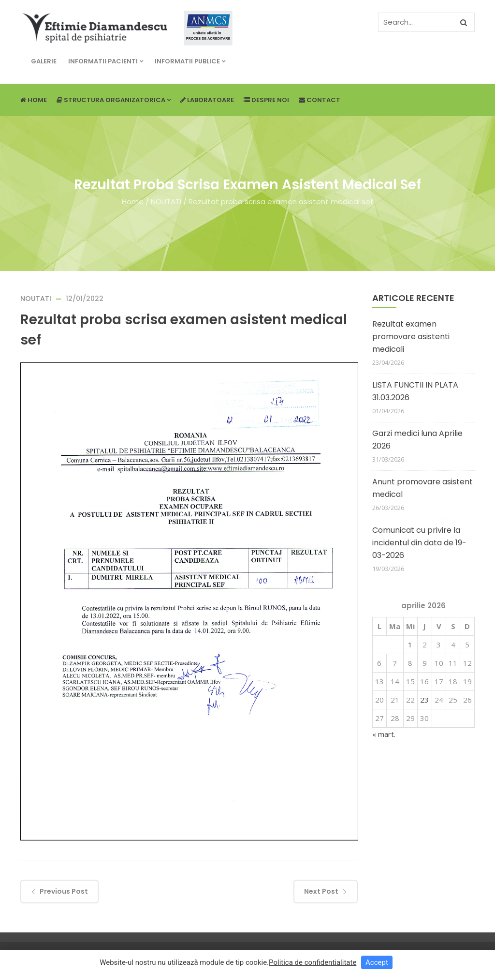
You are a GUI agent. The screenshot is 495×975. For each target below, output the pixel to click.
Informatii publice (190, 61)
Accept (376, 962)
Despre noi (266, 100)
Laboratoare (207, 100)
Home (33, 100)
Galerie (44, 61)
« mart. (383, 734)
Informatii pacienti (105, 61)
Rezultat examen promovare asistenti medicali (411, 336)
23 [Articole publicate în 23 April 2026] (424, 700)
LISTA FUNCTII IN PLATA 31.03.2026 (415, 391)
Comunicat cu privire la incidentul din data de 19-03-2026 (419, 543)
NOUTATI (166, 201)
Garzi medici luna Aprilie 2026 (417, 439)
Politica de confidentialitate (312, 962)
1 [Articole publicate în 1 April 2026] (410, 644)
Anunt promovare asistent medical (422, 488)
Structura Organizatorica (114, 100)
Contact (319, 100)
